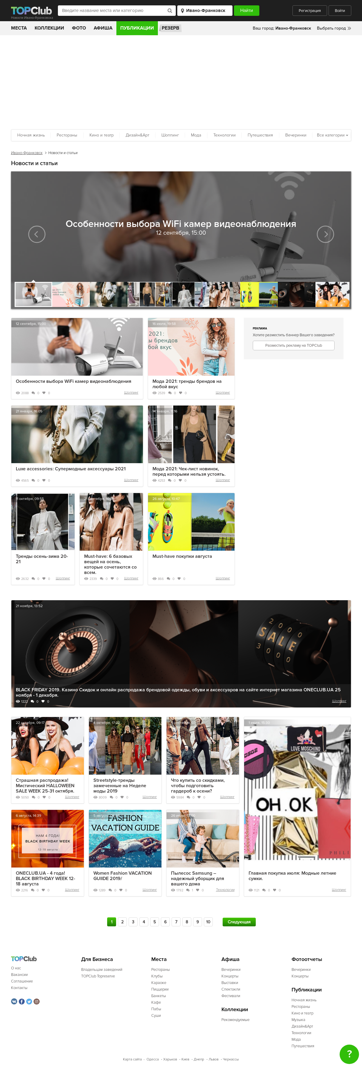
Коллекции (49, 28)
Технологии (224, 135)
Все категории (331, 135)
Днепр (199, 1059)
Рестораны (67, 135)
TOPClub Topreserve (98, 976)
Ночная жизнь (31, 135)
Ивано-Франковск (27, 153)
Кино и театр (102, 135)
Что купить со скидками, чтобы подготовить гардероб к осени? (198, 786)
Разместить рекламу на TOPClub (293, 345)
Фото (79, 28)
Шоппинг (170, 135)
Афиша (103, 28)
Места (19, 28)
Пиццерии (160, 989)
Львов (213, 1059)
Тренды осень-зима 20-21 (42, 559)
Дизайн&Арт (137, 135)
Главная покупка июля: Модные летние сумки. (292, 876)
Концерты (229, 976)
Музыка (298, 1019)
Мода (196, 135)
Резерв (170, 28)
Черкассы (231, 1059)
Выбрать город (331, 28)
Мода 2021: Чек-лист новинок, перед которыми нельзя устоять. (189, 471)
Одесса (153, 1059)
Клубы (157, 976)
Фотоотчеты (307, 959)
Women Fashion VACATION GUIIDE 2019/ (122, 876)
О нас (16, 968)
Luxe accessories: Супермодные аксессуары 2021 (71, 469)
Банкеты (158, 996)
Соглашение (22, 981)
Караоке (158, 982)
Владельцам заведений (101, 969)
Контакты (19, 987)
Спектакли (230, 989)
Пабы (156, 1009)
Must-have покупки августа (182, 556)
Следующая (239, 922)
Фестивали (230, 996)
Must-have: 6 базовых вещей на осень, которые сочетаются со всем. (110, 564)
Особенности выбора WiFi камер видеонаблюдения (73, 381)
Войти (340, 10)
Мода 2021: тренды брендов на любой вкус (187, 384)
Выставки (229, 982)
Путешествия (260, 135)
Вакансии (19, 974)
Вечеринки (295, 135)
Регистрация (310, 10)
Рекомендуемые (235, 1019)
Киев (185, 1059)
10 (208, 922)
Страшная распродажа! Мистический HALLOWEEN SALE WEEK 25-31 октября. (45, 786)
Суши (156, 1015)
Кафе (156, 1002)
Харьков (170, 1059)
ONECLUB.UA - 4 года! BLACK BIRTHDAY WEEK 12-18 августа (45, 879)
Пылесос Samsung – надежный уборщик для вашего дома (197, 879)
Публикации (137, 28)
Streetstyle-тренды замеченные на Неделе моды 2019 (119, 786)
